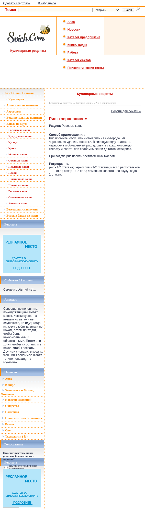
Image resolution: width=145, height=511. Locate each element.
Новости (71, 29)
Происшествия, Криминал (22, 418)
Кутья (10, 148)
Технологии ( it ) (15, 436)
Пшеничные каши (18, 178)
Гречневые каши (17, 129)
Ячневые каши (16, 203)
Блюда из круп (15, 124)
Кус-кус (11, 142)
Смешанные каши (18, 197)
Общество (10, 406)
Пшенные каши (17, 184)
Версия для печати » (126, 111)
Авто (69, 22)
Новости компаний (16, 400)
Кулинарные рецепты (60, 103)
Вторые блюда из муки (20, 215)
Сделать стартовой (16, 3)
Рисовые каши (16, 191)
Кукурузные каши (18, 136)
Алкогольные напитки (20, 105)
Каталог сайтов (77, 60)
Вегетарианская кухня (20, 209)
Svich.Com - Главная (18, 93)
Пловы (11, 172)
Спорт (8, 430)
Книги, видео (75, 45)
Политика (10, 412)
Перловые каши (17, 166)
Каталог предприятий (81, 37)
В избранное (47, 3)
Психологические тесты (83, 68)
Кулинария (14, 99)
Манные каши (16, 154)
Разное (8, 424)
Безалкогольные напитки (22, 117)
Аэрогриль (12, 111)
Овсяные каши (16, 160)
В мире (8, 385)
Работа (70, 52)
